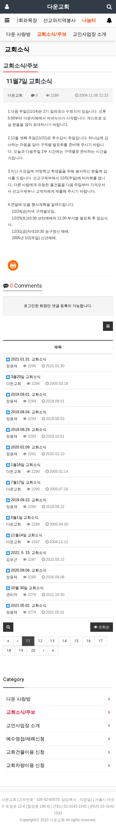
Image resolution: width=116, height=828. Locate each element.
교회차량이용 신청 (25, 765)
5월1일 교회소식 (22, 517)
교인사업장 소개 (89, 34)
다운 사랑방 (18, 34)
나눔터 (89, 20)
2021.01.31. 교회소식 (26, 359)
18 (9, 650)
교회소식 (17, 49)
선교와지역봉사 (59, 20)
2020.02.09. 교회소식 (26, 447)
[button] (108, 326)
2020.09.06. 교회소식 (26, 570)
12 (40, 641)
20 (33, 650)
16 (88, 641)
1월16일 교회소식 (23, 465)
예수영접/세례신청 (25, 738)
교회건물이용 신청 (25, 752)
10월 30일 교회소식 (25, 588)
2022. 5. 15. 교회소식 (26, 553)
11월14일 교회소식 (24, 535)
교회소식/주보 (52, 34)
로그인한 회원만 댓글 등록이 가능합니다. (58, 306)
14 (64, 641)
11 (28, 641)
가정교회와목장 (21, 20)
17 (100, 641)
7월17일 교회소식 (23, 482)
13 (52, 641)
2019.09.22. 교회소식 (26, 500)
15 (76, 641)
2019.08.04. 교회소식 (26, 412)
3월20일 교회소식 (23, 377)
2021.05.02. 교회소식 (26, 605)
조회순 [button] (102, 627)
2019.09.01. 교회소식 (26, 394)
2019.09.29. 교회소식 (26, 429)
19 (21, 650)
